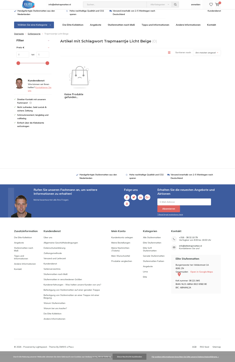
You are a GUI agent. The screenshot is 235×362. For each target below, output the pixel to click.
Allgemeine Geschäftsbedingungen (61, 245)
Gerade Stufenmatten (154, 258)
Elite (145, 279)
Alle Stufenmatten (152, 239)
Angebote (95, 26)
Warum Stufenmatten (54, 305)
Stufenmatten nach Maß (121, 26)
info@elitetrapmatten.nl (60, 4)
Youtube (127, 205)
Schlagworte (34, 36)
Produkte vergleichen (121, 263)
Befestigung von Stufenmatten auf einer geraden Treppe (72, 292)
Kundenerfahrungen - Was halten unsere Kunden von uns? (72, 287)
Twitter (134, 199)
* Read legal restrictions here (170, 217)
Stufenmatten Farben (153, 263)
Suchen (175, 4)
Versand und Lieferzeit (55, 260)
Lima (145, 274)
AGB (194, 349)
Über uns (48, 239)
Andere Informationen (188, 26)
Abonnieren (168, 211)
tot (31, 56)
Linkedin (140, 199)
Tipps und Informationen (155, 26)
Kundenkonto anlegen (122, 239)
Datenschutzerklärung (54, 250)
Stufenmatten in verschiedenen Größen (63, 281)
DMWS (62, 349)
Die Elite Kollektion (72, 26)
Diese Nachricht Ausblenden (129, 357)
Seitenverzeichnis (52, 271)
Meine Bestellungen (120, 245)
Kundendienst (214, 13)
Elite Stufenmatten (152, 245)
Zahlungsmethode (53, 255)
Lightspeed (41, 349)
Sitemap (217, 349)
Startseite (19, 36)
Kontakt (211, 26)
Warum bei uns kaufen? (55, 310)
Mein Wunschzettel (120, 258)
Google (147, 199)
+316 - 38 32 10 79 (188, 239)
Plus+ (71, 349)
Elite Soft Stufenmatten (150, 251)
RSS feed (204, 349)
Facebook (127, 199)
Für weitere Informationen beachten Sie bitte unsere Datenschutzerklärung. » (185, 357)
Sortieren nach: (183, 54)
